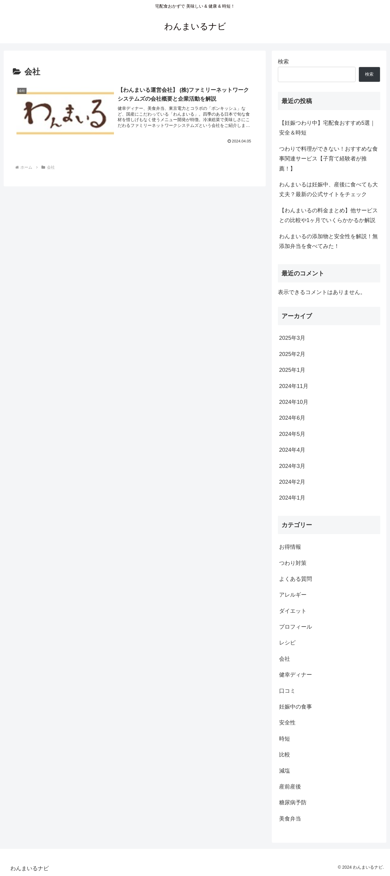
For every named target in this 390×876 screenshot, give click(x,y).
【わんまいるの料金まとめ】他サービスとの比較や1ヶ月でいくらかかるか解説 (328, 215)
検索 (283, 62)
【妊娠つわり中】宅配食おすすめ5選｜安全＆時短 (327, 128)
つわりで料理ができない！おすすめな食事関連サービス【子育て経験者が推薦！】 (328, 159)
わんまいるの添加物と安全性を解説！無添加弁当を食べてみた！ (328, 241)
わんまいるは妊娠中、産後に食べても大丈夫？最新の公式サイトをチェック (328, 189)
